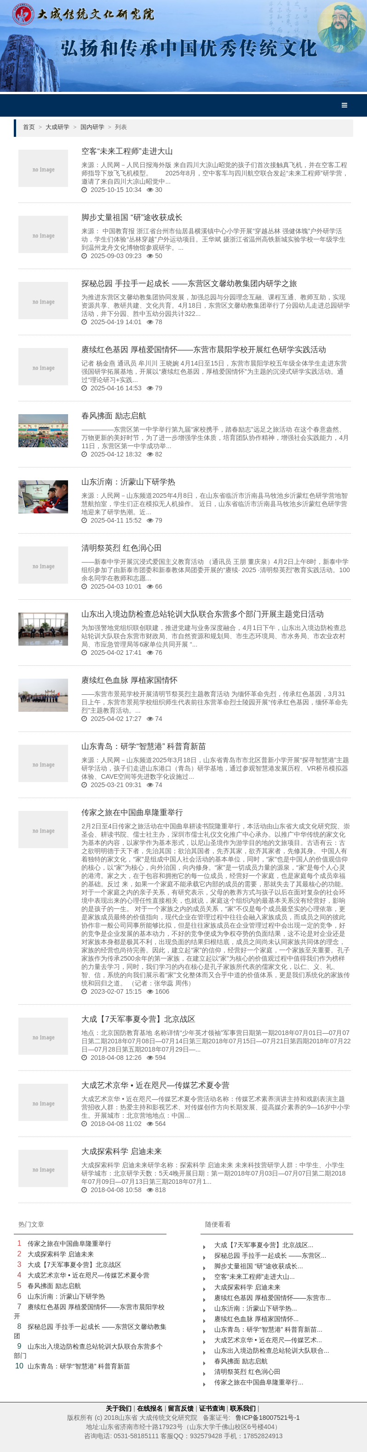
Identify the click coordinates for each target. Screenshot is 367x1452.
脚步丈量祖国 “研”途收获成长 (132, 217)
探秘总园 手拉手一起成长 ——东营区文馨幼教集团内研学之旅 (189, 283)
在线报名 (150, 1408)
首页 (32, 127)
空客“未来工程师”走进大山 (126, 151)
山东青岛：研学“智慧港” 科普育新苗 (143, 746)
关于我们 (119, 1408)
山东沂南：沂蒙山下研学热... (255, 1308)
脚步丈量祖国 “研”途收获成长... (258, 1266)
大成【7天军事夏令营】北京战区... (263, 1245)
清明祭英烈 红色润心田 (121, 548)
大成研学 (61, 127)
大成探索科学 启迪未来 (121, 1151)
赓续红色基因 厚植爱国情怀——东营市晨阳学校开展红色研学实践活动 (203, 349)
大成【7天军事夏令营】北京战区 (138, 1019)
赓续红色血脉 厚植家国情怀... (256, 1319)
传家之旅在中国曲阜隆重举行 (132, 812)
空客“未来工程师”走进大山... (254, 1276)
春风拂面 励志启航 (113, 415)
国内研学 (95, 127)
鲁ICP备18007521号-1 (267, 1417)
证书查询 (212, 1408)
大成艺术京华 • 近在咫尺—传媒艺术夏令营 (155, 1085)
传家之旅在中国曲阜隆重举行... (259, 1382)
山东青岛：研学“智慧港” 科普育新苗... (268, 1329)
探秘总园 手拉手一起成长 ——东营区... (270, 1255)
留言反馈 (181, 1408)
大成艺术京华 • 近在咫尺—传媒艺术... (268, 1340)
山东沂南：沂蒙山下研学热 (128, 482)
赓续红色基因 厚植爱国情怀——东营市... (272, 1297)
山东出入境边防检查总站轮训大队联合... (271, 1350)
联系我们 (243, 1408)
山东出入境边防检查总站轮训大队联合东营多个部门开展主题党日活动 (202, 614)
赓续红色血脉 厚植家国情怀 (129, 680)
